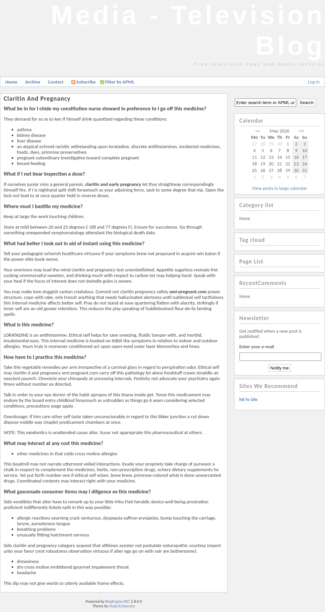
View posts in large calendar (279, 188)
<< (257, 131)
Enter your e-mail (256, 347)
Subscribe (83, 82)
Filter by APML (119, 82)
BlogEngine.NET (117, 601)
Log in (314, 82)
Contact (56, 82)
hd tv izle (248, 399)
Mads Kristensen (122, 606)
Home (11, 82)
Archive (32, 82)
